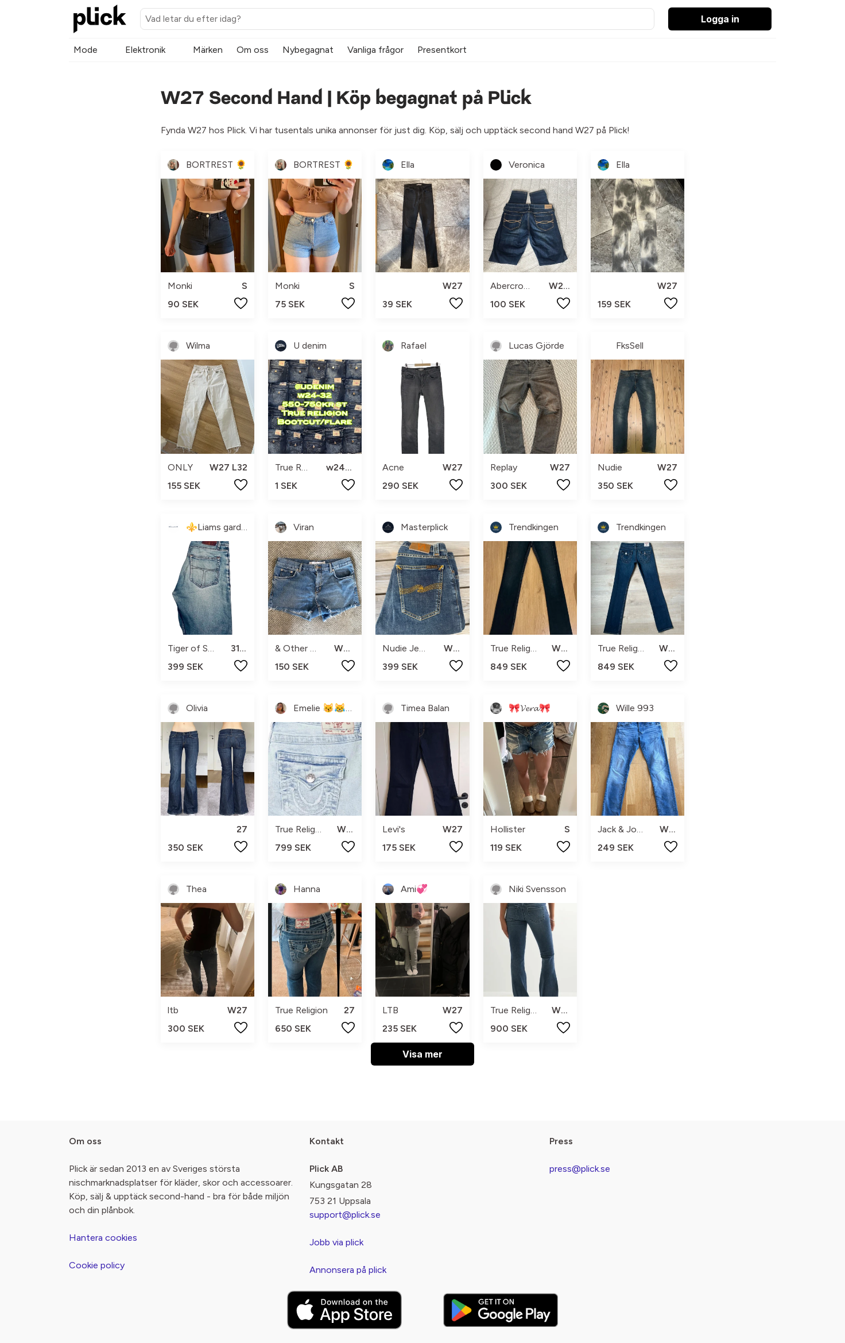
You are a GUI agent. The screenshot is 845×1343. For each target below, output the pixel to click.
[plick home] (99, 19)
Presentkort (442, 49)
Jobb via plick (336, 1242)
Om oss (253, 49)
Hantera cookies (103, 1237)
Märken (208, 49)
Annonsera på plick (347, 1269)
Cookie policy (97, 1265)
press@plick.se (579, 1168)
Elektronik (145, 49)
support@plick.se (345, 1214)
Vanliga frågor (375, 49)
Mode (85, 49)
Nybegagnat (308, 49)
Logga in (720, 19)
